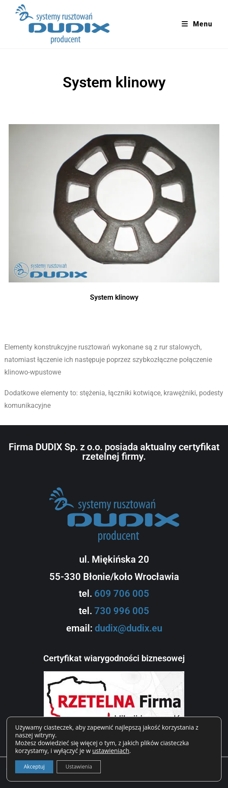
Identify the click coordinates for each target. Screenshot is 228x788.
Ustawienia (78, 766)
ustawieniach (110, 751)
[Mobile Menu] (197, 24)
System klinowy (114, 297)
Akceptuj (34, 766)
